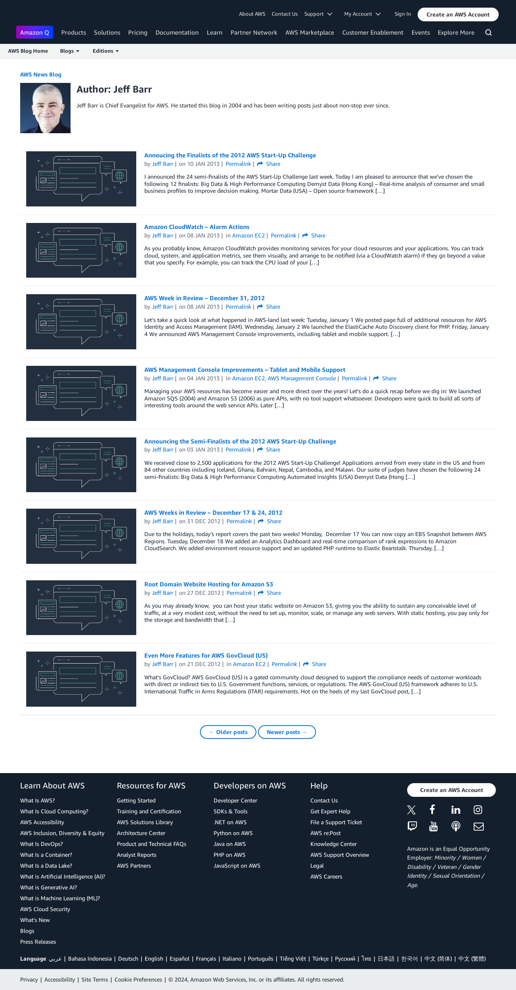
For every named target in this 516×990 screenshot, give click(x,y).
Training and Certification (149, 811)
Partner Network (254, 32)
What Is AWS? (37, 800)
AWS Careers (326, 876)
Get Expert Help (330, 811)
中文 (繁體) (472, 958)
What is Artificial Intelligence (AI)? (62, 876)
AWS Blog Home (28, 50)
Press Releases (38, 941)
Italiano (232, 958)
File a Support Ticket (336, 822)
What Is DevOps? (41, 843)
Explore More (456, 32)
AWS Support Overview (339, 854)
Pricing (138, 32)
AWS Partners (134, 865)
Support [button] (318, 13)
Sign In (403, 13)
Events (421, 32)
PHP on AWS (230, 854)
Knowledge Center (333, 843)
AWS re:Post (325, 832)
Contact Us (285, 13)
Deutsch (128, 958)
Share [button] (268, 163)
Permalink (238, 163)
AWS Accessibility (42, 822)
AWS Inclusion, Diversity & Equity (62, 832)
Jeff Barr (162, 163)
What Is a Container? (46, 854)
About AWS (252, 13)
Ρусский (345, 958)
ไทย (366, 958)
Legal (317, 865)
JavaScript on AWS (237, 865)
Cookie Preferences (138, 979)
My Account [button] (362, 13)
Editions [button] (106, 50)
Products (73, 32)
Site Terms (94, 979)
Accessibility (59, 979)
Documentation (177, 32)
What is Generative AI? (48, 887)
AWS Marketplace (309, 32)
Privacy (29, 979)
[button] (458, 14)
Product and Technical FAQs (151, 843)
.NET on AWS (230, 822)
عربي (55, 958)
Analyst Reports (136, 854)
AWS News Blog (40, 74)
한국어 (409, 958)
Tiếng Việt (293, 958)
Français (206, 958)
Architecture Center (141, 832)
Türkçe (320, 958)
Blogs (27, 930)
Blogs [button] (69, 50)
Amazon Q (34, 32)
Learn (215, 32)
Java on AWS (230, 843)
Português (260, 958)
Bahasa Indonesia (90, 958)
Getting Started (136, 800)
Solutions (107, 32)
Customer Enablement (373, 32)
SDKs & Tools (231, 811)
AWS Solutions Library (145, 822)
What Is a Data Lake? (46, 865)
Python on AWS (233, 832)
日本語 (386, 958)
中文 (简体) (438, 958)
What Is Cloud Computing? (54, 811)
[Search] (489, 33)
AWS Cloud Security (45, 908)
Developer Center (235, 800)
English (154, 958)
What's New (35, 919)
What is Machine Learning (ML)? (60, 898)
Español (179, 958)
